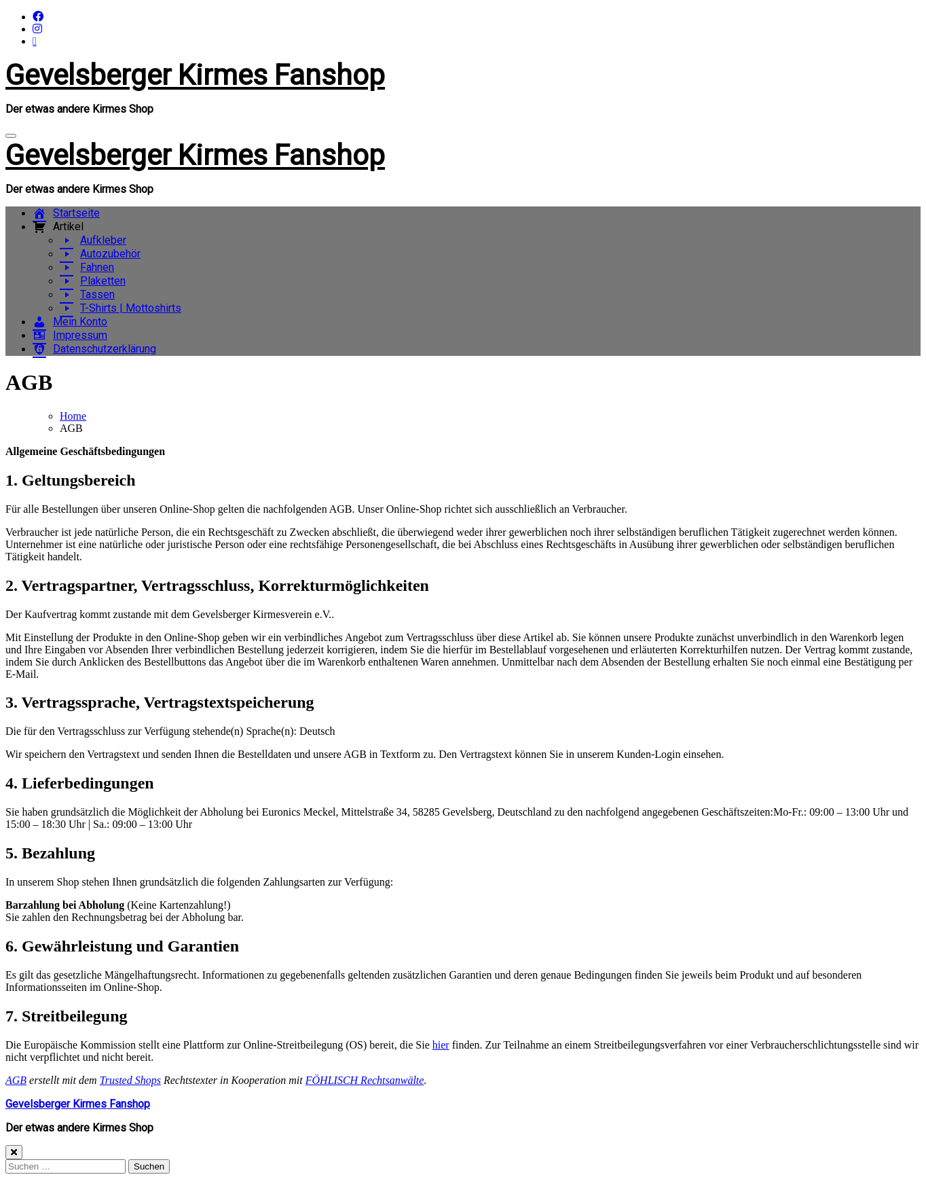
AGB (15, 1080)
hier (440, 1045)
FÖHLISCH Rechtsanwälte (364, 1080)
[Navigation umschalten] (10, 136)
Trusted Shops (130, 1080)
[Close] (13, 1152)
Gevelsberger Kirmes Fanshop (195, 75)
